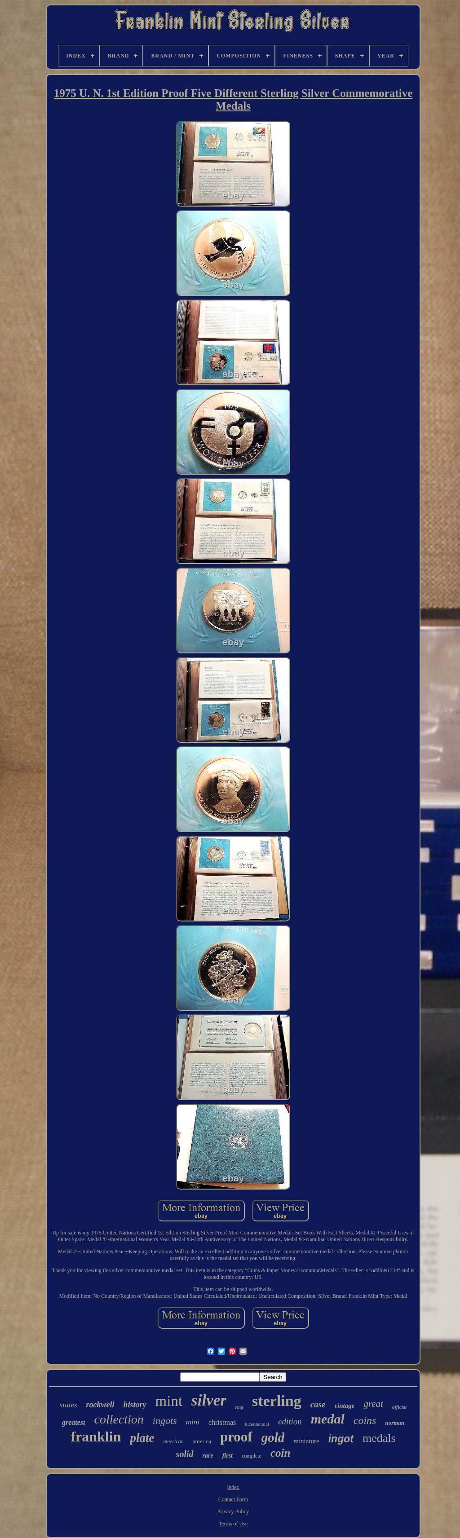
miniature (306, 1441)
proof (236, 1437)
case (318, 1404)
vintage (344, 1405)
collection (118, 1419)
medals (379, 1438)
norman (394, 1422)
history (135, 1404)
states (68, 1405)
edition (290, 1421)
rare (208, 1455)
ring (239, 1407)
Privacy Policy (233, 1511)
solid (185, 1454)
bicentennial (257, 1424)
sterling (276, 1401)
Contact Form (233, 1499)
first (227, 1455)
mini (192, 1422)
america (202, 1441)
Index (233, 1487)
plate (142, 1438)
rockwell (100, 1404)
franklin (96, 1436)
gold (273, 1437)
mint (169, 1401)
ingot (341, 1439)
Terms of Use (233, 1523)
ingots (165, 1420)
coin (280, 1453)
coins (365, 1420)
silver (208, 1400)
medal (328, 1418)
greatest (73, 1422)
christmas (222, 1422)
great (373, 1403)
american (173, 1441)
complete (251, 1456)
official (399, 1407)
